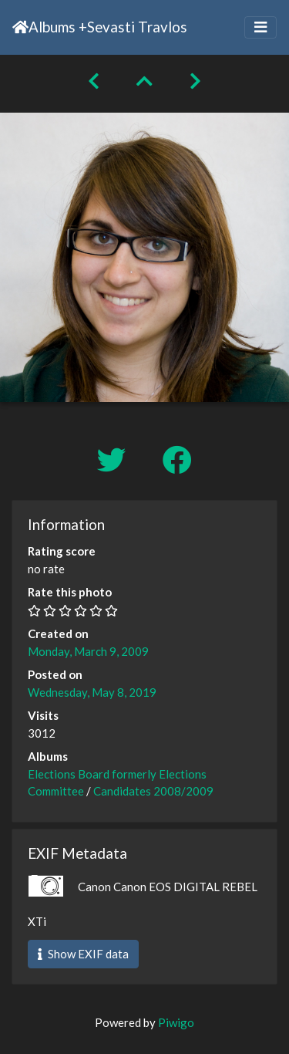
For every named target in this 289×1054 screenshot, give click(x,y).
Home (20, 27)
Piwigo (176, 1022)
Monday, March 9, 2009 (88, 651)
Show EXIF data (83, 954)
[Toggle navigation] (260, 27)
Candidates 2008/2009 (153, 791)
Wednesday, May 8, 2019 (92, 692)
